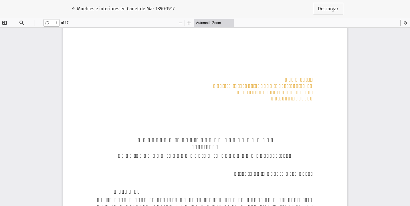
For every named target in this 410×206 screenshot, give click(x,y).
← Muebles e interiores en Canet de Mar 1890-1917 (123, 8)
